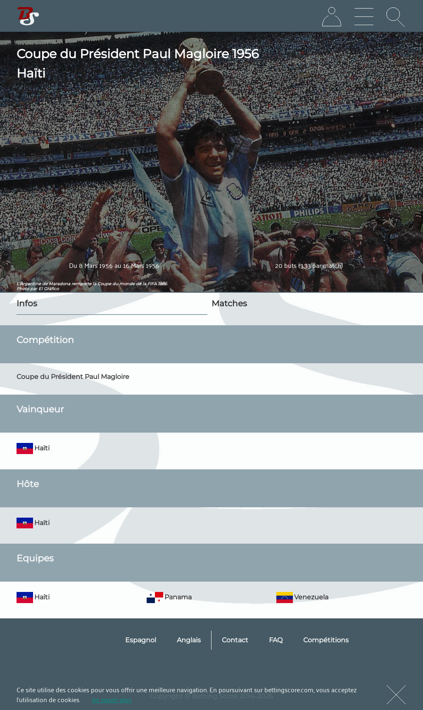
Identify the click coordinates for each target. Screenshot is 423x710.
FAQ (276, 640)
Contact (235, 640)
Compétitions (326, 640)
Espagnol (140, 640)
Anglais (189, 640)
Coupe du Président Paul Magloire (73, 377)
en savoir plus (111, 699)
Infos (27, 303)
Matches (229, 303)
